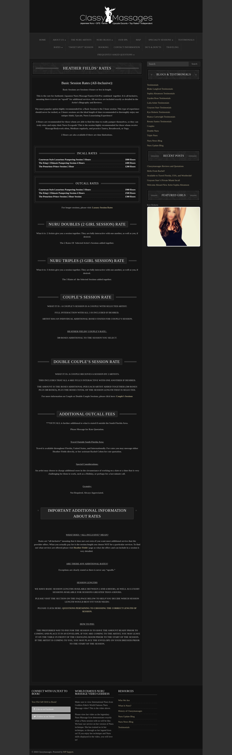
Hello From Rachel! (156, 171)
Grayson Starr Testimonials (159, 107)
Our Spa (123, 40)
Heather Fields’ (81, 548)
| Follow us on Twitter (44, 716)
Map (138, 40)
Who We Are (124, 700)
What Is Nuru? (124, 705)
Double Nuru (153, 131)
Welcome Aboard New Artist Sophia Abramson (168, 185)
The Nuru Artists (81, 40)
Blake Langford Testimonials (160, 89)
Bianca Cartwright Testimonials (161, 117)
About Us (59, 40)
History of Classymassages (130, 711)
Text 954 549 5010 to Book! (44, 702)
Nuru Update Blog (155, 145)
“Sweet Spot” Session (81, 47)
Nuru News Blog (154, 141)
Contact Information (127, 47)
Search (194, 64)
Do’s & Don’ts (153, 47)
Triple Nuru (152, 135)
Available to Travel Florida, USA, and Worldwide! (169, 175)
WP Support (68, 752)
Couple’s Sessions (124, 396)
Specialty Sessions (161, 40)
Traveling (172, 47)
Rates (58, 47)
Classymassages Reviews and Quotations (165, 166)
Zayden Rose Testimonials (159, 98)
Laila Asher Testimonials (158, 103)
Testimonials (186, 40)
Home (42, 40)
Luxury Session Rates (102, 207)
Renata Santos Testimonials (159, 121)
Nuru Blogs (105, 40)
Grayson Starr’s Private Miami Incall (163, 180)
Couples (150, 126)
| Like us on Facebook (44, 709)
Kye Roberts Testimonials (158, 112)
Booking (103, 47)
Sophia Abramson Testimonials (161, 93)
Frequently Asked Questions (116, 54)
